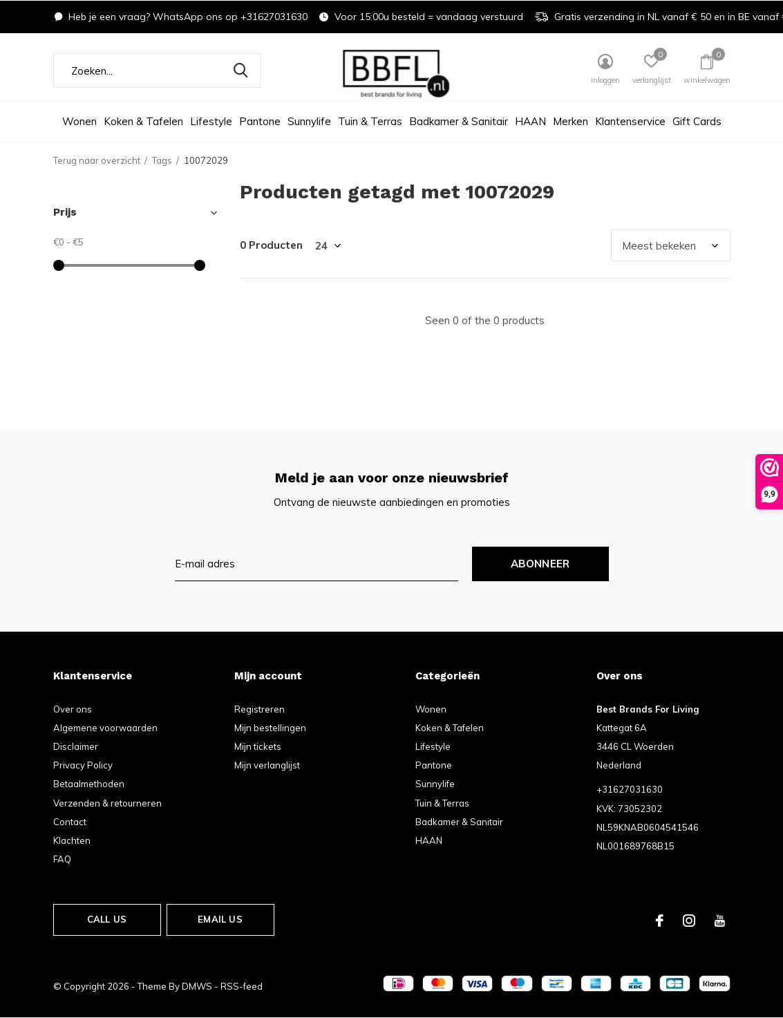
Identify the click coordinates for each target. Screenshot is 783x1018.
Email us (220, 919)
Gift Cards (696, 121)
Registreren (259, 709)
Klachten (72, 840)
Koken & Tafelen (143, 121)
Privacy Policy (83, 765)
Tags (162, 160)
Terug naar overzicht (96, 160)
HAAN (530, 121)
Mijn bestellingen (270, 727)
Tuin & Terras (370, 121)
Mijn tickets (257, 746)
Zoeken (241, 70)
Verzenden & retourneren (107, 803)
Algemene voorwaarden (105, 727)
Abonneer (540, 563)
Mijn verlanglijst (267, 765)
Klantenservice (630, 121)
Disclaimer (75, 746)
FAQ (62, 859)
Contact (69, 821)
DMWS (197, 986)
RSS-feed (241, 986)
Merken (570, 121)
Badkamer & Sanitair (458, 121)
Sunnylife (309, 121)
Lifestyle (211, 121)
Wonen (79, 121)
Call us (106, 919)
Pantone (260, 121)
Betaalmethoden (88, 783)
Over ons (72, 709)
